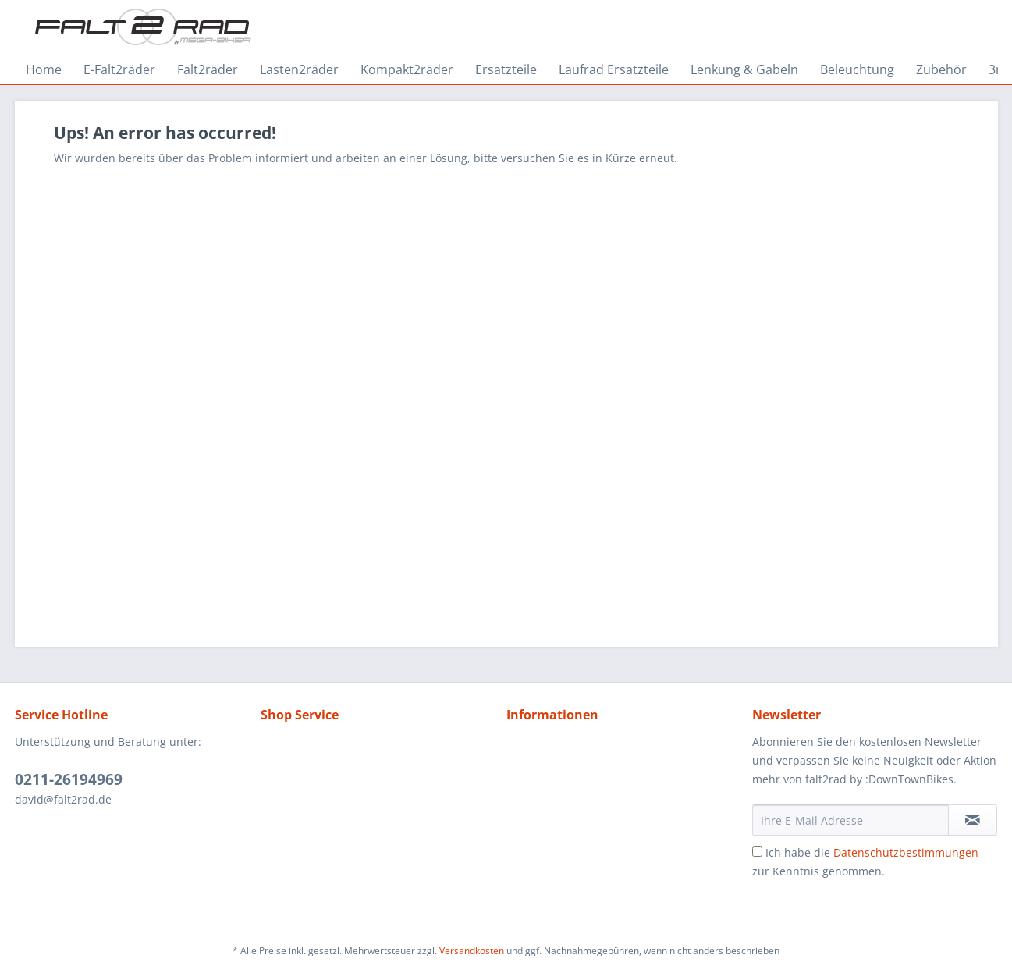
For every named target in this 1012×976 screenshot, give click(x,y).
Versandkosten (471, 950)
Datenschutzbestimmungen (905, 852)
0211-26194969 (69, 779)
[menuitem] (44, 69)
